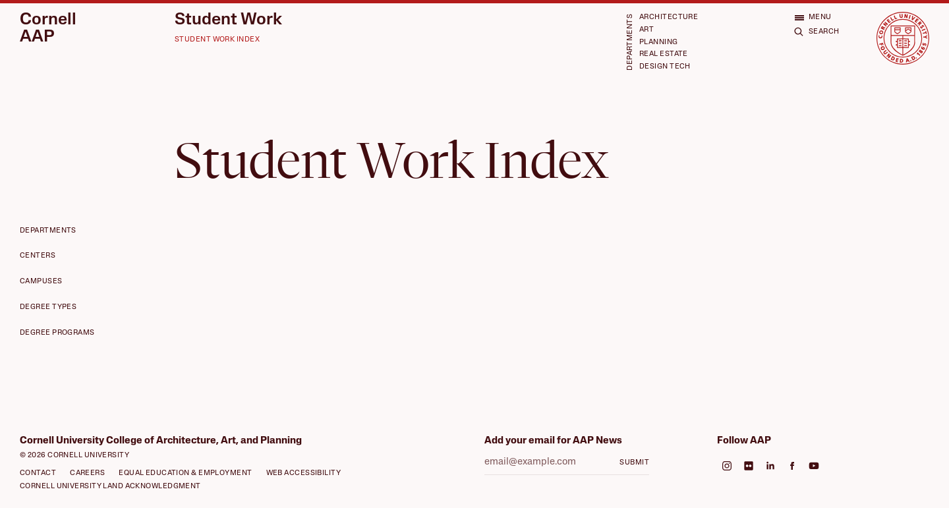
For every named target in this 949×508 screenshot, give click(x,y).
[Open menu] (813, 17)
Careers (87, 473)
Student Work (228, 20)
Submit (634, 462)
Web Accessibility (303, 473)
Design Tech (665, 67)
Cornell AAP (48, 28)
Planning (658, 42)
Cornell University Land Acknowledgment (110, 486)
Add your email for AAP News (553, 441)
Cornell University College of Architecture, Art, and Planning (161, 441)
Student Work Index (217, 39)
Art (646, 30)
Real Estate (663, 54)
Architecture (668, 17)
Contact (38, 473)
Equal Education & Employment (185, 473)
